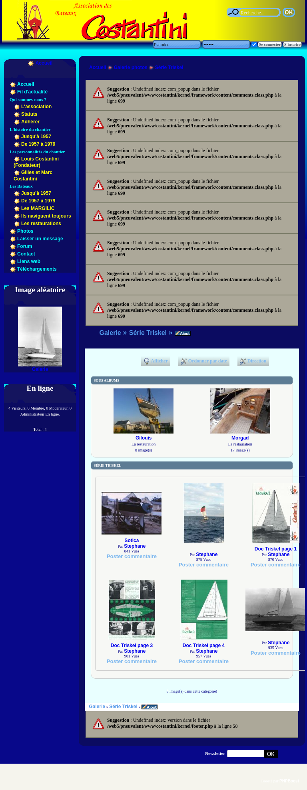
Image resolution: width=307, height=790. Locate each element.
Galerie (40, 369)
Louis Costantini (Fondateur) (36, 162)
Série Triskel (169, 67)
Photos (25, 231)
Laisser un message (40, 239)
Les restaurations (41, 223)
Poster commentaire (132, 556)
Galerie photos (131, 67)
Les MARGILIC (37, 208)
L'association (36, 106)
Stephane (135, 546)
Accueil (44, 63)
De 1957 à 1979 (38, 144)
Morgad (240, 438)
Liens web (28, 261)
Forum (24, 246)
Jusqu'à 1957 (36, 136)
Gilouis (144, 438)
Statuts (29, 114)
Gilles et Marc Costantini (33, 176)
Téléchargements (37, 269)
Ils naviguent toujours (46, 216)
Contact (26, 254)
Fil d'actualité (32, 92)
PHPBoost (289, 781)
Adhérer (30, 122)
